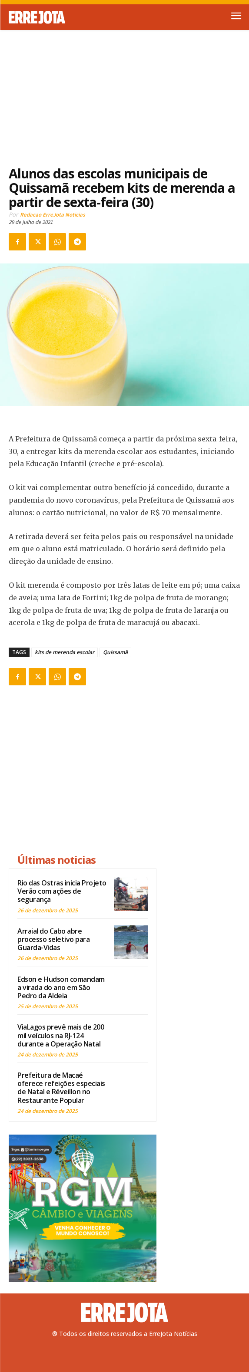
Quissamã (115, 652)
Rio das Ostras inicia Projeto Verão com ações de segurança (61, 891)
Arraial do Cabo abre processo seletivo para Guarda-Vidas (53, 939)
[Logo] (67, 17)
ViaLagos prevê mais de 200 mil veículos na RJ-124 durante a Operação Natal (60, 1035)
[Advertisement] (125, 93)
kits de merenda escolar (64, 652)
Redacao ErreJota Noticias (52, 214)
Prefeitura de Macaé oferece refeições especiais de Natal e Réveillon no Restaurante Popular (61, 1087)
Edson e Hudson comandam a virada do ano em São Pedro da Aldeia (61, 987)
